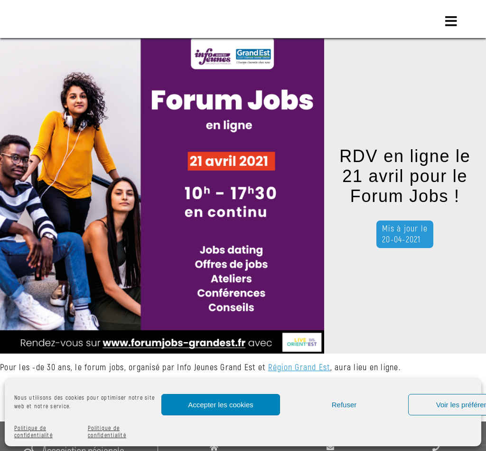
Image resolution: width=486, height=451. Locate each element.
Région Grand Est (299, 367)
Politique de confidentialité (33, 432)
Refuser (344, 405)
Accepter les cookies (220, 405)
